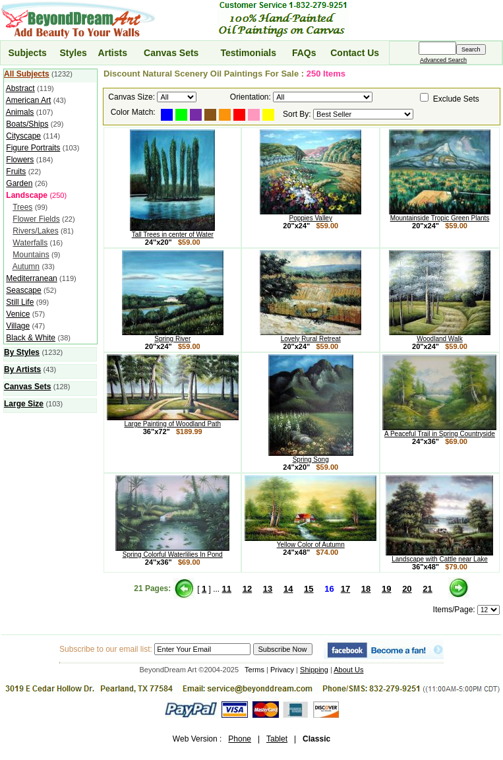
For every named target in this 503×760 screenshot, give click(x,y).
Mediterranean (31, 278)
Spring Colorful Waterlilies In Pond (172, 551)
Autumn (26, 266)
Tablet (276, 739)
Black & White (30, 337)
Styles (72, 53)
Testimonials (248, 53)
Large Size (24, 403)
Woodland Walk (439, 335)
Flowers (20, 159)
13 (267, 589)
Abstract (20, 88)
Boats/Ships (27, 124)
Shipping (314, 670)
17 (345, 589)
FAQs (304, 53)
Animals (20, 112)
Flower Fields (36, 219)
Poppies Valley (310, 215)
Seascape (23, 290)
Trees (22, 207)
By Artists (22, 369)
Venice (18, 314)
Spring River (172, 335)
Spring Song (310, 456)
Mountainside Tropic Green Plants (439, 215)
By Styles (22, 352)
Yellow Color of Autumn (310, 541)
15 (308, 589)
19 (386, 589)
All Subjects (26, 74)
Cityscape (23, 136)
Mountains (31, 254)
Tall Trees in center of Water (172, 231)
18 (365, 589)
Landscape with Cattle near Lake (439, 556)
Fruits (16, 171)
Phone (239, 739)
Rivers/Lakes (35, 231)
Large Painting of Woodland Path (173, 421)
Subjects (28, 53)
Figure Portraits (33, 147)
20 (406, 589)
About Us (348, 670)
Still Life (20, 302)
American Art (28, 100)
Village (18, 326)
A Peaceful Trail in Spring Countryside (439, 430)
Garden (19, 183)
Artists (112, 53)
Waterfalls (30, 242)
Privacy (282, 670)
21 (427, 589)
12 (247, 589)
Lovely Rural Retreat (310, 335)
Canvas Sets (171, 53)
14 (288, 589)
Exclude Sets (456, 99)
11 (226, 589)
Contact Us (354, 53)
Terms (254, 670)
